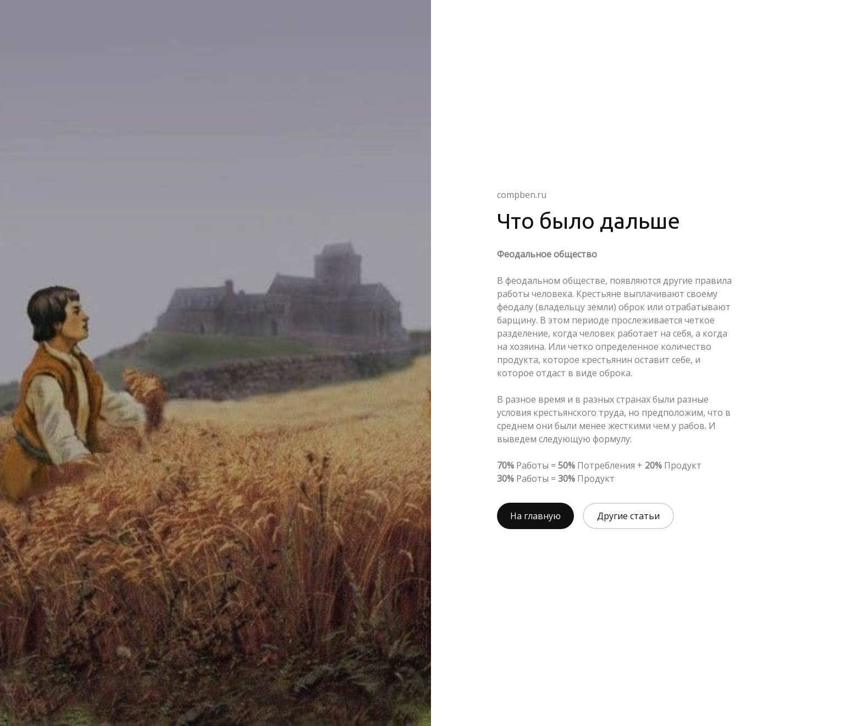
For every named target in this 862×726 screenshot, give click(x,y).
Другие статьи (628, 516)
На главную (535, 516)
